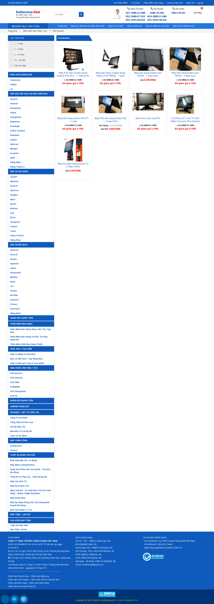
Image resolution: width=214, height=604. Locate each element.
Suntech (14, 299)
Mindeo (14, 148)
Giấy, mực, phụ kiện (21, 348)
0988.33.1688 (21, 2)
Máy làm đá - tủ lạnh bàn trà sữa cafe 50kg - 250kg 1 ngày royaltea (30, 492)
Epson (13, 204)
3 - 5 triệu (18, 49)
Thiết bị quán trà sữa (22, 455)
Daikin (13, 84)
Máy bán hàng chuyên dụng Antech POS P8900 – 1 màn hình (110, 75)
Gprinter (14, 190)
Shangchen (15, 117)
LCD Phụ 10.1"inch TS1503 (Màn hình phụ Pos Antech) (185, 120)
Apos (12, 199)
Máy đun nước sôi (19, 485)
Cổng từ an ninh (18, 417)
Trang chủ (62, 26)
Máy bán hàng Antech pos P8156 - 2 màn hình (185, 74)
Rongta (14, 194)
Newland (14, 135)
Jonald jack (16, 445)
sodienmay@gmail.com (128, 600)
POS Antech (58, 30)
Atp (12, 213)
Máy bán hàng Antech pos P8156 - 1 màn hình (148, 74)
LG (11, 89)
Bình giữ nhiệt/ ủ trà (21, 509)
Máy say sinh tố (18, 481)
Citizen (13, 226)
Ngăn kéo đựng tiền (21, 318)
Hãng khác (15, 162)
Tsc (12, 286)
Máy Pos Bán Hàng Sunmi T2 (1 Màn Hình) (73, 165)
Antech (14, 99)
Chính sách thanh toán (18, 576)
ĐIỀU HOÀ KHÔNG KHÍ (183, 26)
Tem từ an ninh (18, 435)
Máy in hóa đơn (115, 26)
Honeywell (15, 108)
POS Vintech (16, 377)
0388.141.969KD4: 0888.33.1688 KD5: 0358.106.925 (157, 16)
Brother (14, 295)
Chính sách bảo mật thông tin (21, 586)
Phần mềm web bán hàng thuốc (26, 344)
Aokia (13, 112)
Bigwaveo (15, 121)
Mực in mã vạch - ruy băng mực (26, 358)
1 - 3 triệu (18, 43)
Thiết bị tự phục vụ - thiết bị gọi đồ (28, 476)
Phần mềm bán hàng (153, 2)
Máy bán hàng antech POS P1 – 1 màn (73, 120)
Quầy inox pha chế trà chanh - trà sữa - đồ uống (30, 471)
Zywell (13, 176)
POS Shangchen (18, 391)
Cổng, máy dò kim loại (21, 422)
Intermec (15, 308)
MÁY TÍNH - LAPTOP (20, 514)
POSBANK (15, 386)
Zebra (13, 268)
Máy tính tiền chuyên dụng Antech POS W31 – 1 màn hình (73, 74)
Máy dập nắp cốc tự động (23, 460)
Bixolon (14, 208)
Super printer (17, 235)
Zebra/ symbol (17, 130)
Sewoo (13, 290)
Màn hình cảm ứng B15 (148, 118)
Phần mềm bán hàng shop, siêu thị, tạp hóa (30, 330)
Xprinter (14, 181)
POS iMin (14, 382)
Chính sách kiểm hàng (39, 583)
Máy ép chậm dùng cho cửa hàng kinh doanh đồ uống (29, 504)
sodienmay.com (108, 600)
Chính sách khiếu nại (40, 576)
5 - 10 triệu (19, 54)
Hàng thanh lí (17, 166)
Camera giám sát (175, 2)
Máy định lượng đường (22, 464)
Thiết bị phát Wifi (19, 525)
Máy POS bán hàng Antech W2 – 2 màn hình (110, 120)
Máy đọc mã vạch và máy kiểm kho (87, 26)
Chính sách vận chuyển (18, 579)
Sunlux (13, 139)
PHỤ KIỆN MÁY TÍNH (20, 520)
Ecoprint (14, 153)
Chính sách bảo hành (17, 583)
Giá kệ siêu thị (17, 426)
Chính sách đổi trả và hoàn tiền (45, 579)
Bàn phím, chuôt (18, 529)
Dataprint (15, 222)
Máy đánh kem (17, 497)
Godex (13, 259)
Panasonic (15, 80)
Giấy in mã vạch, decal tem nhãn (27, 363)
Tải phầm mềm (121, 2)
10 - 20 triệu (19, 60)
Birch (12, 217)
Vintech (14, 103)
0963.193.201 (178, 12)
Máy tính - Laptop (194, 2)
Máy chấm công (18, 440)
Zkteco (13, 450)
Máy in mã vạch (134, 26)
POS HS (13, 395)
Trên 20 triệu (20, 65)
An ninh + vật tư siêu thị (24, 412)
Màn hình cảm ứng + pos (35, 30)
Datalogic (15, 126)
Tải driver (135, 2)
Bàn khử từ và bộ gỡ (21, 431)
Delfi (12, 157)
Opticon (14, 144)
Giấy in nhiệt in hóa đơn (157, 26)
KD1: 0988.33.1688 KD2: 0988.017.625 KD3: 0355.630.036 (135, 16)
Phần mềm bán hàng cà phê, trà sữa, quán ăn (29, 338)
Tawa (13, 231)
